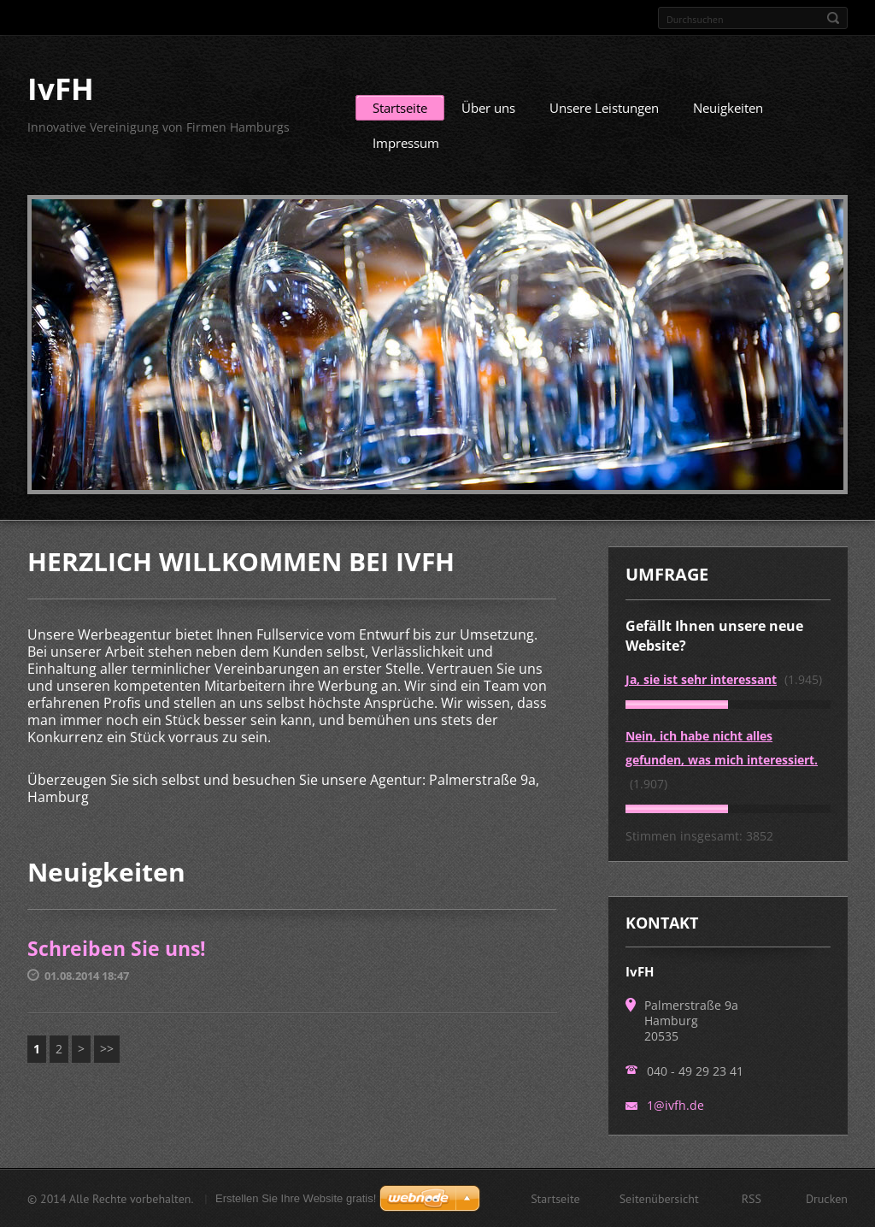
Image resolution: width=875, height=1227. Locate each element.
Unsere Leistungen (604, 107)
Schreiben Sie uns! (116, 948)
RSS (751, 1198)
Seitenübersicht (659, 1198)
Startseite (400, 107)
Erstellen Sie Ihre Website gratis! (295, 1197)
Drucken (827, 1198)
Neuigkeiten (728, 107)
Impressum (406, 142)
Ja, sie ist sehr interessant (701, 679)
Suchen (833, 18)
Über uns (488, 107)
